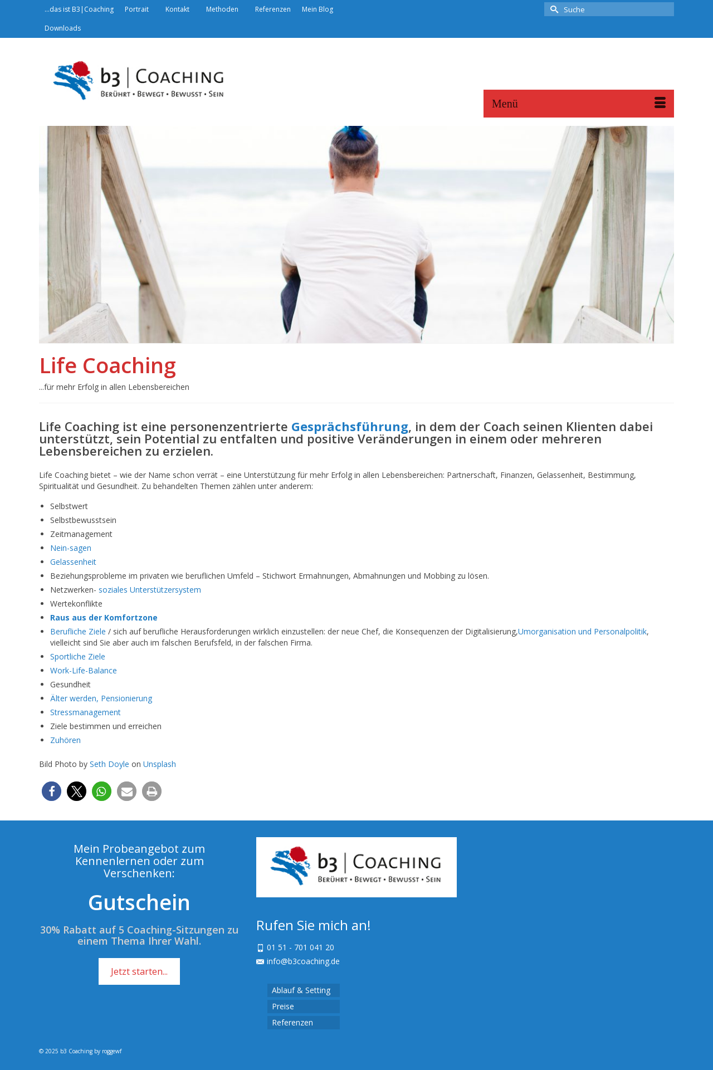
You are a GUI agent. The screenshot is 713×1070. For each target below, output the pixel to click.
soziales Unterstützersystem (150, 589)
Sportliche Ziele (77, 656)
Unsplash (159, 764)
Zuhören (65, 740)
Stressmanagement (85, 712)
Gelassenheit (73, 561)
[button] (51, 791)
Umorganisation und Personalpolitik (582, 631)
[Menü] (579, 104)
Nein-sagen (70, 548)
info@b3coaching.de (298, 961)
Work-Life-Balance (83, 670)
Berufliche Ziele (78, 631)
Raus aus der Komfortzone (104, 617)
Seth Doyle (109, 764)
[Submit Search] (552, 9)
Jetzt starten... (139, 971)
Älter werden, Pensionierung (101, 698)
